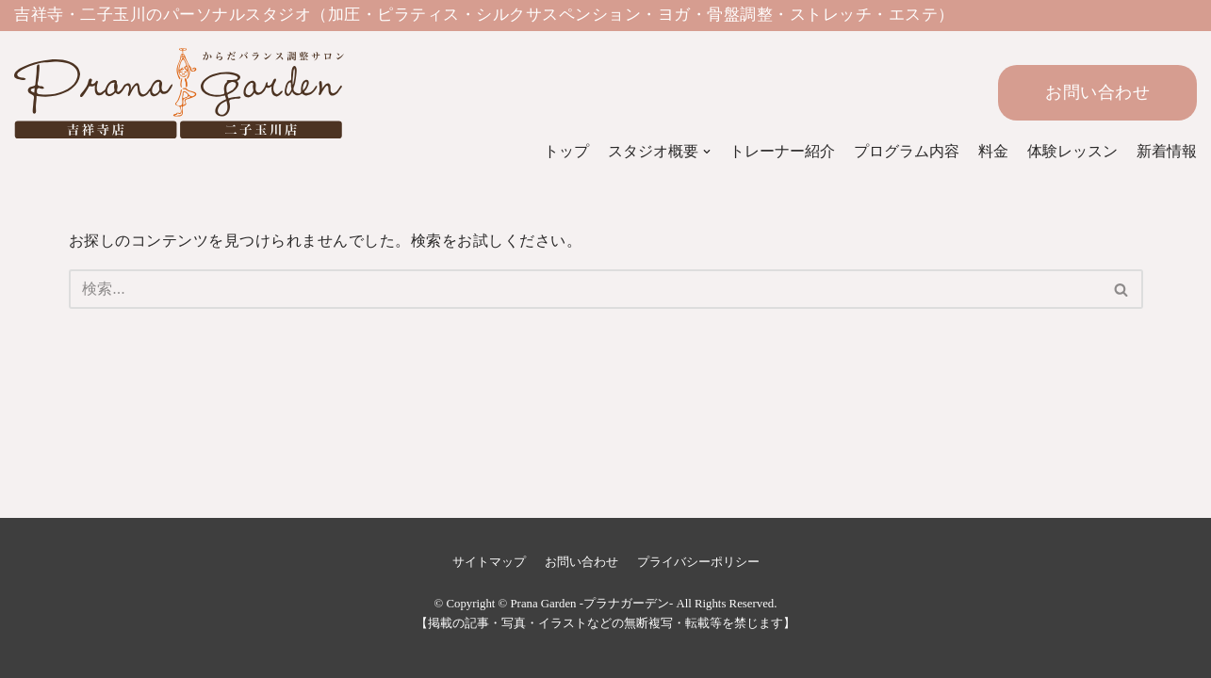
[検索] (585, 289)
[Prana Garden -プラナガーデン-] (155, 93)
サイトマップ (489, 562)
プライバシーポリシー (698, 562)
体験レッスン (1072, 151)
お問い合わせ (1097, 92)
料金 (993, 151)
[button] (1121, 289)
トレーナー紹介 (782, 151)
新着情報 (1167, 151)
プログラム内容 (906, 151)
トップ (566, 151)
